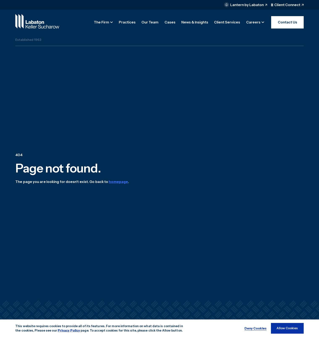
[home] (37, 21)
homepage (118, 182)
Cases (170, 22)
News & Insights (194, 22)
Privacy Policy (69, 330)
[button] (103, 22)
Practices (127, 22)
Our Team (149, 22)
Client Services (227, 22)
